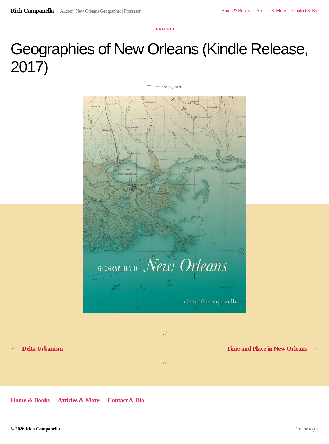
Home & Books (235, 10)
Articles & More (271, 10)
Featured (164, 29)
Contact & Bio (305, 10)
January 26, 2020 (168, 87)
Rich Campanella (32, 10)
